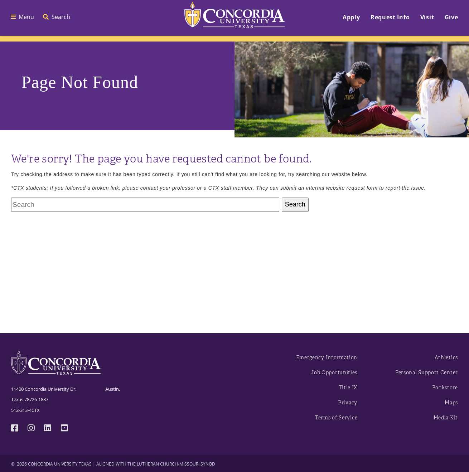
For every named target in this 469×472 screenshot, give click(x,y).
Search (295, 204)
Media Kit (446, 418)
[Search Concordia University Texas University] (145, 205)
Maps (451, 403)
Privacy (347, 403)
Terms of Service (336, 418)
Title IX (348, 388)
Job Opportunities (334, 373)
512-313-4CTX (25, 410)
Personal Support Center (426, 373)
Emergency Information (327, 358)
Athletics (446, 358)
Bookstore (445, 388)
